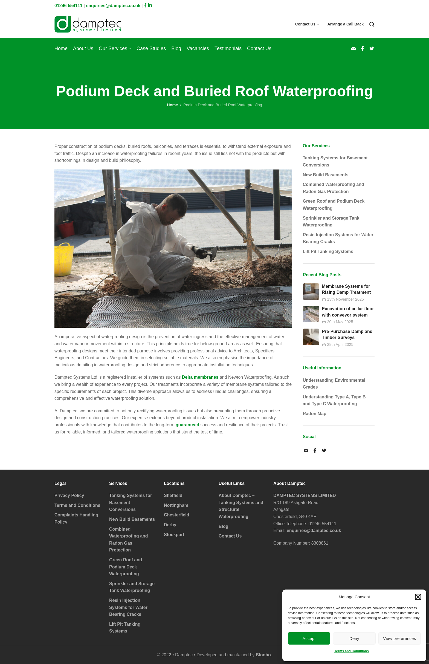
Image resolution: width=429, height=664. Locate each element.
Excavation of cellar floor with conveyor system (348, 311)
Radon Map (314, 413)
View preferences (399, 638)
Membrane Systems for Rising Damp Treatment (346, 289)
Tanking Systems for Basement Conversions (335, 161)
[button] (418, 597)
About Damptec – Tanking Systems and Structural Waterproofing (241, 506)
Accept (309, 638)
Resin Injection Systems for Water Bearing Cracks (338, 238)
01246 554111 (68, 5)
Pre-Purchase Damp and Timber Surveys (347, 334)
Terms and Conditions (351, 651)
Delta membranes (200, 377)
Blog (223, 526)
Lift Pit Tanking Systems (328, 251)
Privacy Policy (69, 495)
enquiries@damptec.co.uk (113, 5)
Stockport (174, 534)
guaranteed (187, 424)
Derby (170, 524)
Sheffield (173, 495)
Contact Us (230, 536)
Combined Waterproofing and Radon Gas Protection (333, 188)
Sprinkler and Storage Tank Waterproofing (331, 222)
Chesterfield (176, 515)
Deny (354, 638)
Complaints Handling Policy (76, 518)
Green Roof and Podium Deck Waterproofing (334, 205)
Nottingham (176, 505)
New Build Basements (326, 175)
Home (172, 105)
